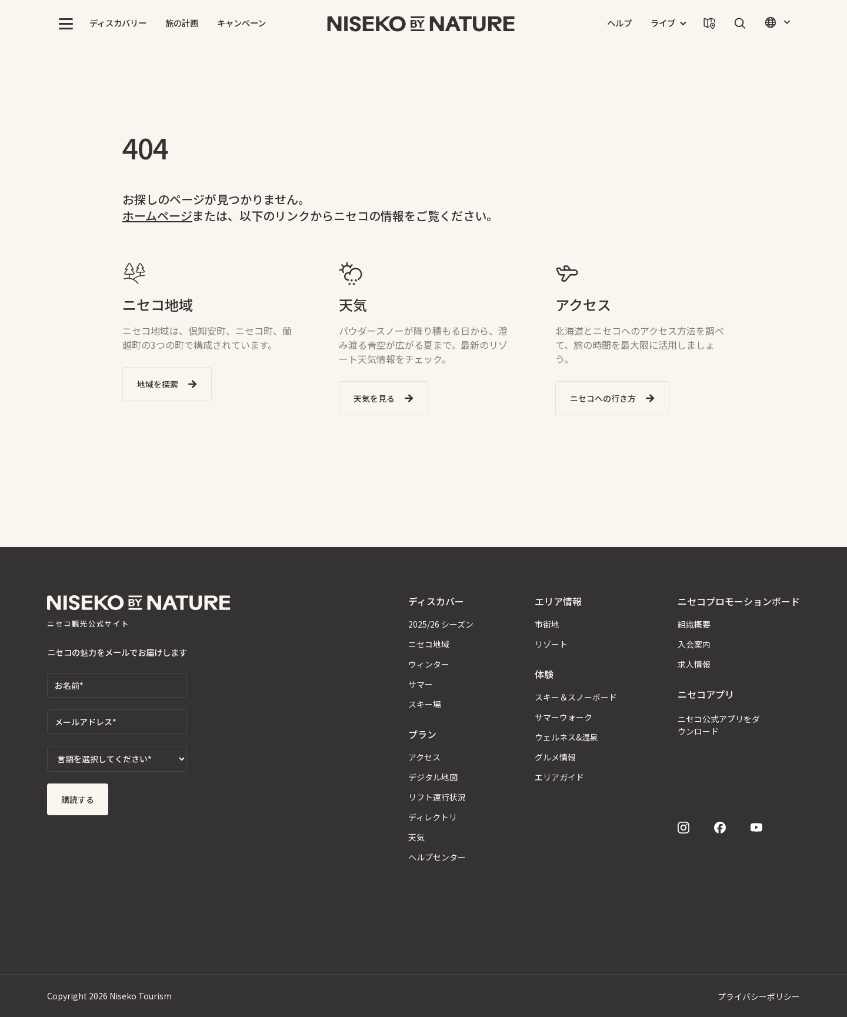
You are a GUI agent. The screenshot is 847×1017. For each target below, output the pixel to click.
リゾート (551, 644)
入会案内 (694, 644)
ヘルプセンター (437, 857)
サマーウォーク (563, 717)
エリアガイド (559, 777)
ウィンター (428, 664)
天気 (416, 837)
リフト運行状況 (437, 797)
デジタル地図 (433, 777)
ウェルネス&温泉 (566, 737)
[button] (66, 23)
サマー (420, 684)
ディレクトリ (432, 817)
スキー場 (424, 704)
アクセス (424, 757)
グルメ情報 (555, 757)
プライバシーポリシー (759, 996)
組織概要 (694, 624)
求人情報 (694, 664)
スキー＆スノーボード (576, 697)
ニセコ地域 (428, 644)
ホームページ (157, 215)
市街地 (547, 624)
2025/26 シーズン (440, 624)
